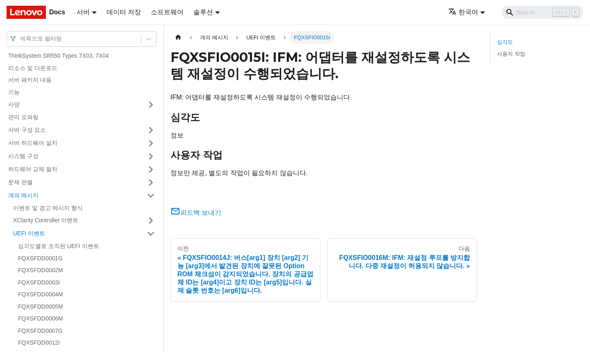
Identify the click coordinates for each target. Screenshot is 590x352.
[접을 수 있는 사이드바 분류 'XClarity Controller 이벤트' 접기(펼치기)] (151, 220)
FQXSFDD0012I (39, 342)
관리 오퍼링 (23, 117)
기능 (14, 92)
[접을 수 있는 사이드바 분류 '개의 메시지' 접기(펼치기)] (151, 195)
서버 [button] (83, 12)
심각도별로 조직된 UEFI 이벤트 (58, 246)
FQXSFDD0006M (40, 318)
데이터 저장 (124, 12)
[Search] (542, 12)
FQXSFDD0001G (40, 258)
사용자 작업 (511, 54)
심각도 (505, 42)
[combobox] (21, 38)
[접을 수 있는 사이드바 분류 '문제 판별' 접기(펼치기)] (151, 182)
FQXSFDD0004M (40, 294)
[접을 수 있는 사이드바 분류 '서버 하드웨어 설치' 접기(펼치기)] (151, 143)
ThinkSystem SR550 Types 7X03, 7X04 (58, 55)
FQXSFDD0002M (40, 270)
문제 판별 (20, 182)
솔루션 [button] (203, 12)
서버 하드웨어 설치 (32, 143)
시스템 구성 (23, 156)
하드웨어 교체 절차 (32, 169)
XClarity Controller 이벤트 (45, 220)
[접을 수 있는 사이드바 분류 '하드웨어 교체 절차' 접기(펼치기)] (151, 169)
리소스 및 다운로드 (32, 68)
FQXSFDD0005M (40, 306)
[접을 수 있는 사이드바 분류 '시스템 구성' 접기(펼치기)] (151, 156)
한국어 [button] (463, 12)
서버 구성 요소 (27, 129)
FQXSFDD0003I (39, 282)
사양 (14, 104)
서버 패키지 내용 (30, 80)
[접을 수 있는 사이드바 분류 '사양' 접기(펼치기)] (151, 104)
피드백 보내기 (195, 212)
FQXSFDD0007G (40, 330)
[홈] (178, 37)
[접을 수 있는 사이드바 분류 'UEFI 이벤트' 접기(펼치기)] (151, 233)
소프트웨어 (167, 12)
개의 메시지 (23, 195)
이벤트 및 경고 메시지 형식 (48, 208)
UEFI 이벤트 (29, 233)
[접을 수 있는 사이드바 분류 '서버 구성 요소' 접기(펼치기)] (151, 130)
